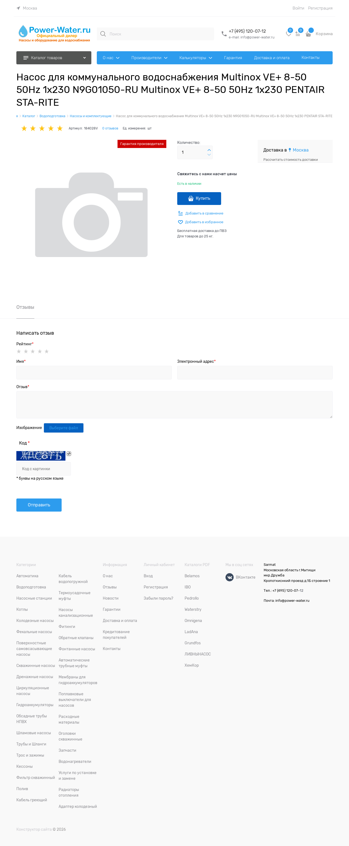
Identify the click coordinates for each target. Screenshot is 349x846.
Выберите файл (63, 428)
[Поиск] (103, 33)
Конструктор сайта (34, 829)
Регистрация (320, 8)
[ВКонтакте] (229, 577)
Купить (203, 198)
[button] (209, 150)
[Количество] (195, 152)
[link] (26, 8)
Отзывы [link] (25, 307)
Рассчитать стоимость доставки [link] (290, 160)
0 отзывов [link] (110, 128)
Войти (298, 8)
